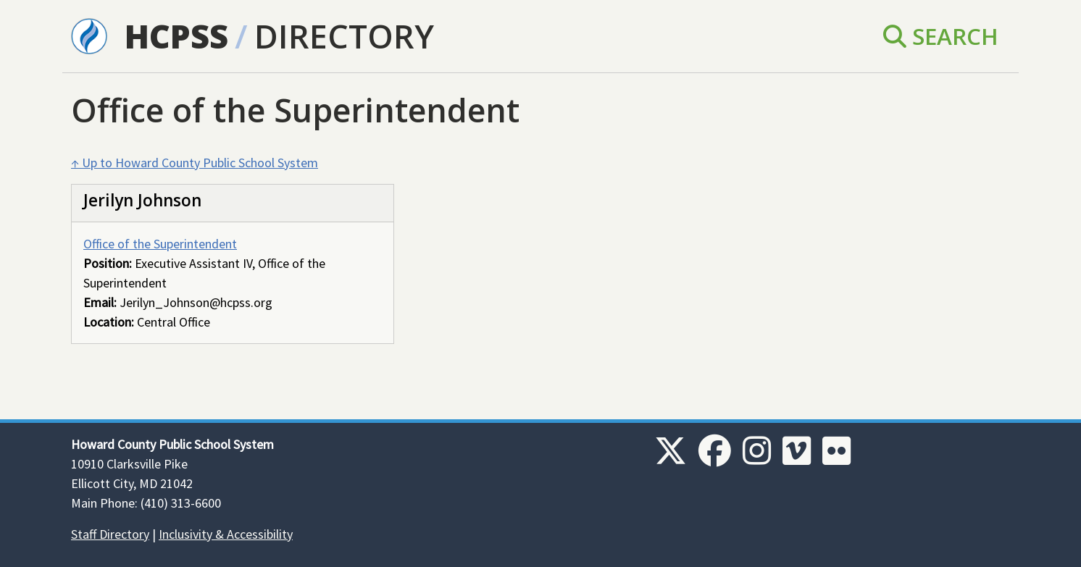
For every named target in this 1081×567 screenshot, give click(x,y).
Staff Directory (110, 534)
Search (940, 35)
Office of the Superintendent (160, 243)
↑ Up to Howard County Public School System (194, 162)
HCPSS (176, 36)
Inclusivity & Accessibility (226, 534)
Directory (344, 36)
